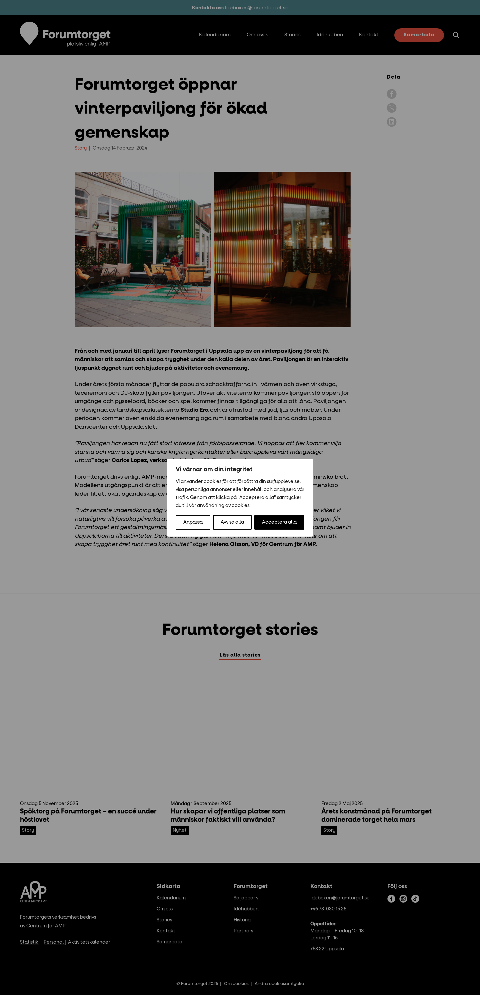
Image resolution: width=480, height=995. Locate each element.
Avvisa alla (232, 522)
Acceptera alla (279, 522)
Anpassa (193, 522)
